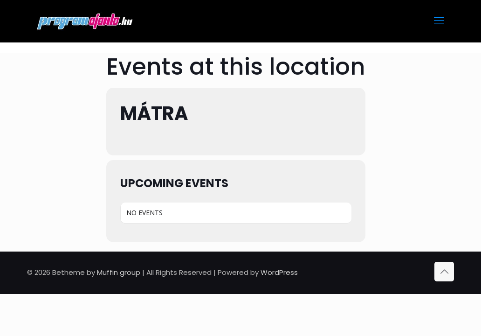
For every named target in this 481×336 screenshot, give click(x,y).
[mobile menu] (439, 21)
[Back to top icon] (444, 271)
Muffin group (118, 272)
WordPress (279, 272)
